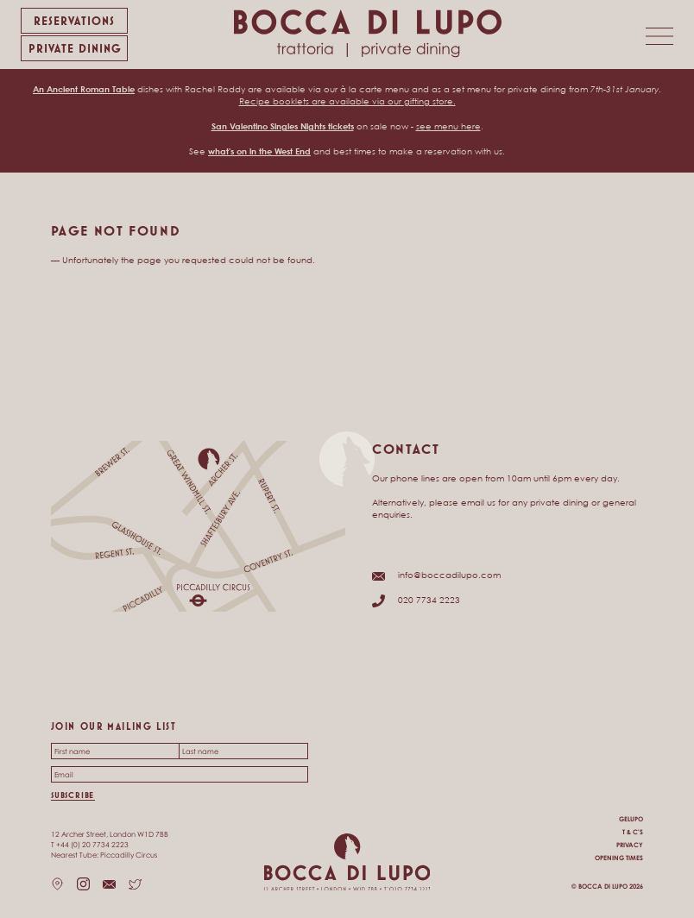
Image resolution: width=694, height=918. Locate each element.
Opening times (619, 858)
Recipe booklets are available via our (321, 101)
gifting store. (430, 101)
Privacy (629, 845)
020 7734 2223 (429, 600)
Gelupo (631, 819)
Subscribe (72, 795)
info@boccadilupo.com (449, 575)
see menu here (448, 126)
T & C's (632, 832)
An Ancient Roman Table (84, 89)
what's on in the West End (259, 151)
